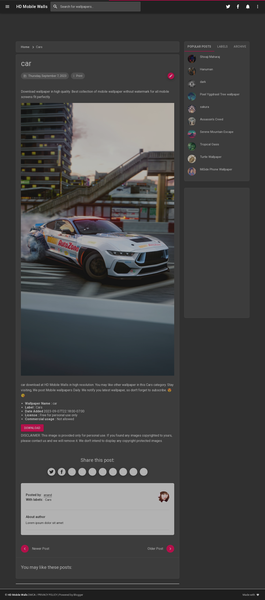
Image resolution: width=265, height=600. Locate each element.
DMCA (32, 594)
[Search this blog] (95, 6)
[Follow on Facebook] (238, 6)
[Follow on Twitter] (228, 6)
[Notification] (248, 6)
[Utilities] (258, 6)
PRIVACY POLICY (47, 594)
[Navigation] (7, 6)
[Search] (55, 6)
